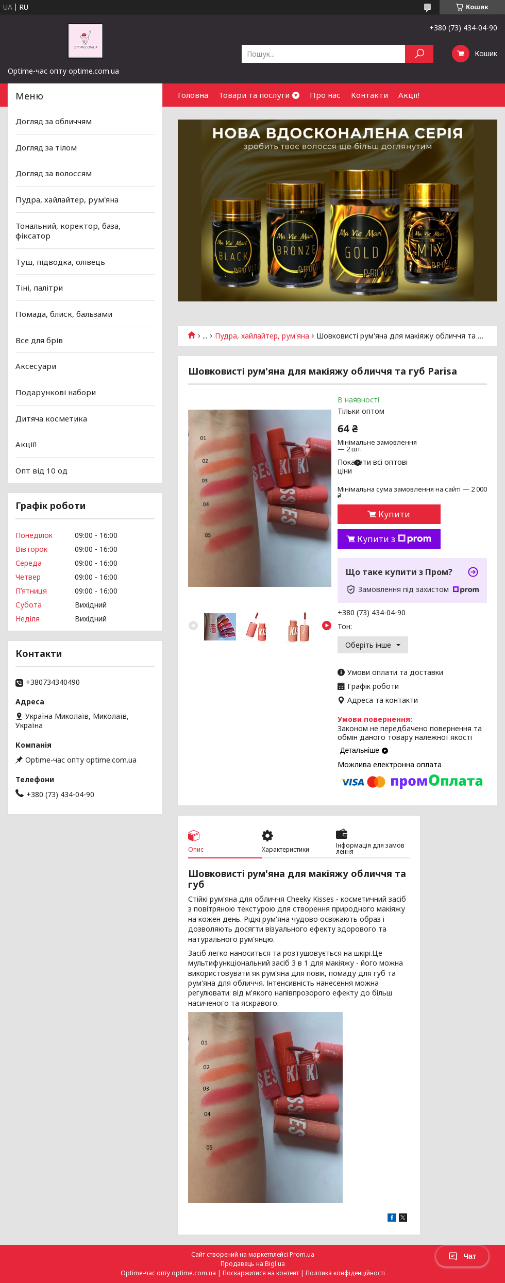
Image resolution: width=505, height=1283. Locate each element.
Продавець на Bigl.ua (253, 1263)
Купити (394, 514)
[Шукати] (419, 54)
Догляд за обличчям (53, 121)
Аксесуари (35, 366)
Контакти (369, 95)
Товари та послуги (254, 95)
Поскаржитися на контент (261, 1273)
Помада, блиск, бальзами (63, 314)
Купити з (394, 539)
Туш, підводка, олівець (60, 262)
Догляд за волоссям (53, 173)
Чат (462, 1256)
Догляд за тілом (46, 147)
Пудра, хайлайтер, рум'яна (262, 336)
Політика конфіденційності (345, 1273)
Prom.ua (302, 1254)
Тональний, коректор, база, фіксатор (68, 230)
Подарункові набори (55, 392)
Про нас (325, 95)
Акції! (408, 95)
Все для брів (39, 340)
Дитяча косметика (51, 418)
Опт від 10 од (41, 470)
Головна (193, 95)
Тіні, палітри (39, 287)
